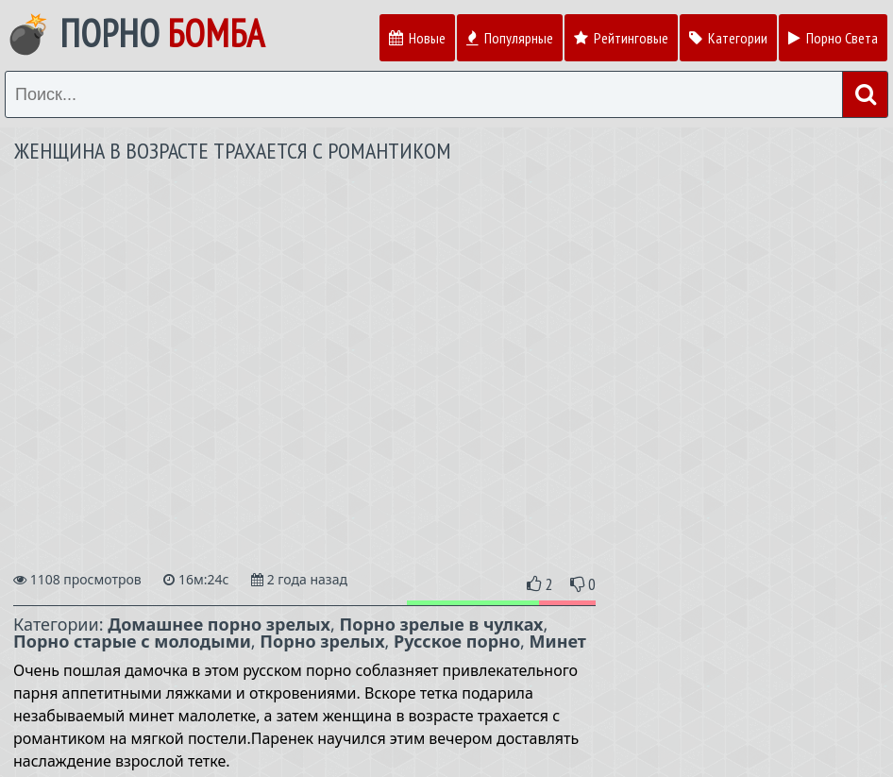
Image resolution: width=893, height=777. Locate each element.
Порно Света (833, 37)
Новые (417, 37)
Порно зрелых (322, 641)
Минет (558, 641)
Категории (728, 37)
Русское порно (457, 641)
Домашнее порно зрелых (219, 624)
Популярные (509, 37)
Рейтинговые (621, 37)
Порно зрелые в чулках (442, 624)
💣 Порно (134, 33)
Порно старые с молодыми (132, 641)
